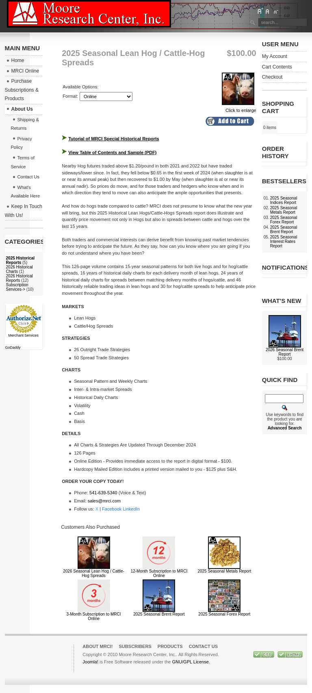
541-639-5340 (103, 492)
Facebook (111, 508)
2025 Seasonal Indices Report (283, 200)
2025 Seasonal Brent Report (158, 614)
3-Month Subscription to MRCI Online (94, 616)
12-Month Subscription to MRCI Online (159, 573)
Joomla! (90, 661)
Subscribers (135, 646)
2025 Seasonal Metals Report (224, 571)
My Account (274, 56)
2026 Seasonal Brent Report (284, 352)
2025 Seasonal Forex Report (224, 614)
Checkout (272, 77)
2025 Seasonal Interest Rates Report (283, 241)
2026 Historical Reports (19, 278)
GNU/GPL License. (191, 661)
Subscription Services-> (17, 287)
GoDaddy (13, 347)
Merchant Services (23, 335)
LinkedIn (131, 508)
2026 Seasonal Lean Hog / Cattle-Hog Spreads (93, 573)
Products (170, 646)
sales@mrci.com (104, 500)
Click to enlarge (239, 108)
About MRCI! (97, 646)
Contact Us (203, 646)
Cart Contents (277, 67)
